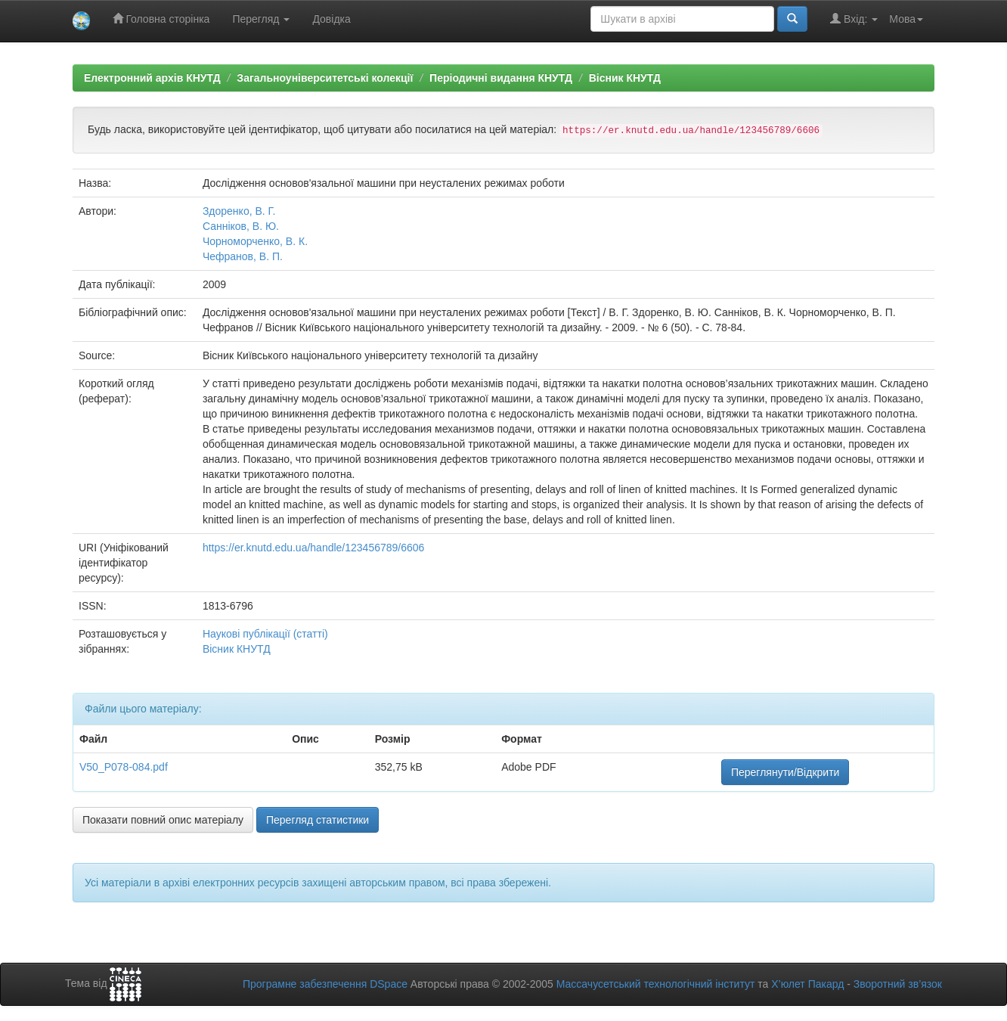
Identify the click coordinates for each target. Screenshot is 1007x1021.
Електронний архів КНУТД (152, 78)
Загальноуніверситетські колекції (325, 78)
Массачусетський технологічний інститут (655, 984)
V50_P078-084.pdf (123, 767)
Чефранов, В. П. (243, 256)
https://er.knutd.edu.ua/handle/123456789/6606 (313, 548)
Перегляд (261, 19)
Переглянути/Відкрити (785, 772)
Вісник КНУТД (625, 78)
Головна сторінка (161, 18)
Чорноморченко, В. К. (255, 241)
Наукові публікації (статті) (265, 634)
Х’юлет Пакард (807, 984)
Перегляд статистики (317, 820)
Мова (906, 19)
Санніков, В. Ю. (241, 226)
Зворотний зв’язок (898, 984)
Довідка (331, 19)
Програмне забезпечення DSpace (325, 984)
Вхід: (854, 18)
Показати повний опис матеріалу (162, 820)
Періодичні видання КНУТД (500, 78)
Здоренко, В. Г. (239, 211)
